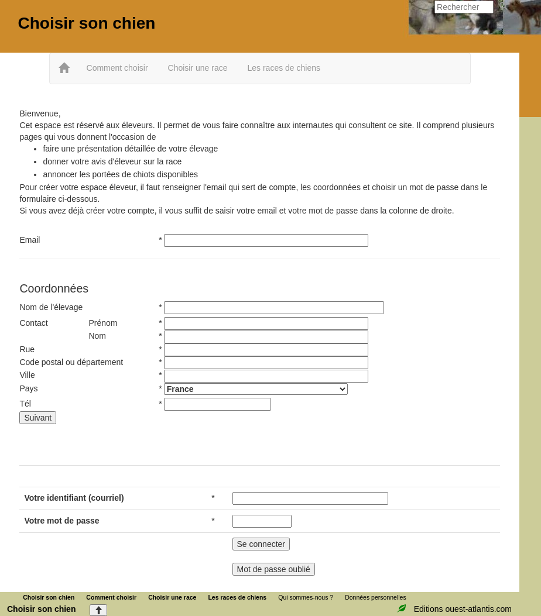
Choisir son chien (86, 23)
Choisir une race (198, 68)
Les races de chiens (283, 68)
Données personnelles (375, 597)
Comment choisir (117, 68)
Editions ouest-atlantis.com (463, 609)
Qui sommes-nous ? (305, 597)
